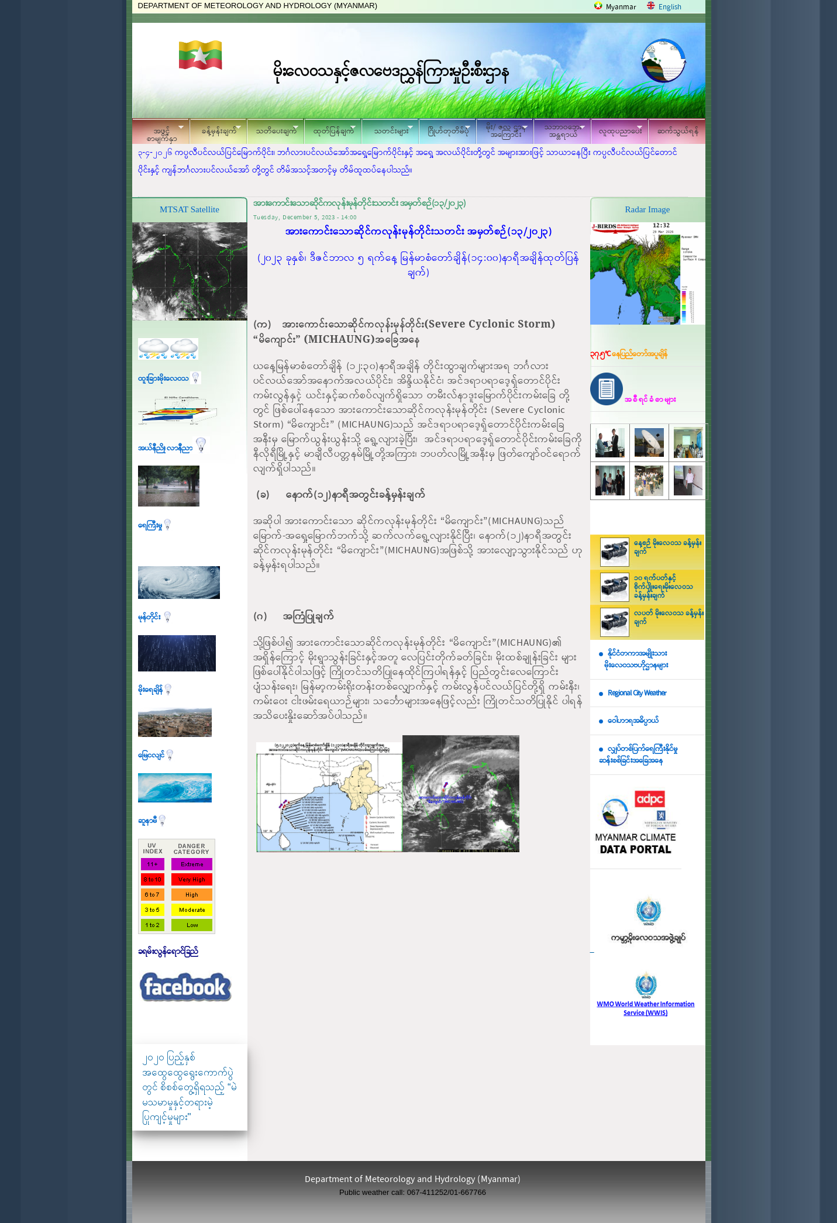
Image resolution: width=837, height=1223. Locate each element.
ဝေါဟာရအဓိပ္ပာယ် (633, 721)
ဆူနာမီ (153, 821)
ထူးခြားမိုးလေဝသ (169, 379)
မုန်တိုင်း (155, 617)
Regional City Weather (637, 693)
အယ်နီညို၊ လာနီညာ (174, 448)
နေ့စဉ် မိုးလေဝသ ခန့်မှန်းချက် (667, 548)
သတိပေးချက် (272, 129)
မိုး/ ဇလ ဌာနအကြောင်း (502, 131)
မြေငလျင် (156, 755)
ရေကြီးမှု (155, 525)
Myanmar (621, 7)
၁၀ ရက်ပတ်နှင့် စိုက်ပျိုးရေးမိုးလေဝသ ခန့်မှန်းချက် (663, 587)
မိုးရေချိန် (156, 690)
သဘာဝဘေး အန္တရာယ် (559, 131)
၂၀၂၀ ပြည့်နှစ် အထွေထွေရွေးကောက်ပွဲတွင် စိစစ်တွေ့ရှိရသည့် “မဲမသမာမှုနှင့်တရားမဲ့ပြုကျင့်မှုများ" (189, 1087)
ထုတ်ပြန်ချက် (330, 129)
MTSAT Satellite (189, 209)
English (670, 7)
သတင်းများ (387, 129)
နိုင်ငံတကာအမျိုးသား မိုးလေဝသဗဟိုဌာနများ (633, 659)
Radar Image (647, 209)
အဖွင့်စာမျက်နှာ (158, 133)
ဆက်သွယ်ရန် (678, 131)
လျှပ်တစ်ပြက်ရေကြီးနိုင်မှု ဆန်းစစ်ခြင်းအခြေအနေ (638, 755)
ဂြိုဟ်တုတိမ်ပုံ (444, 129)
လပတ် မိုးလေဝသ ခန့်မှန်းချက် (669, 618)
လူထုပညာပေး (617, 129)
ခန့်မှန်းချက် (215, 129)
